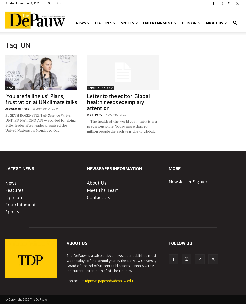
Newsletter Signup (188, 182)
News (83, 23)
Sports (129, 23)
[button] (235, 23)
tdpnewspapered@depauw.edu (109, 281)
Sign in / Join (55, 3)
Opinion (191, 23)
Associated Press (17, 108)
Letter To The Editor (100, 88)
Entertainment (160, 23)
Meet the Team (103, 190)
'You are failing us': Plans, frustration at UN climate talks (41, 99)
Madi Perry (94, 114)
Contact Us (98, 197)
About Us (216, 23)
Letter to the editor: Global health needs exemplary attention (118, 102)
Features (105, 23)
